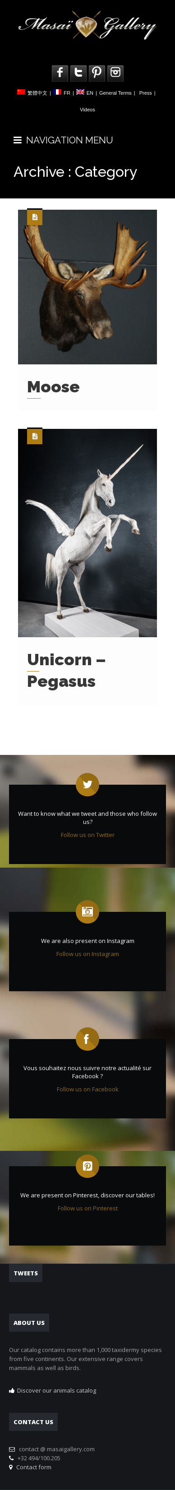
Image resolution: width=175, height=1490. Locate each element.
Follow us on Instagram (87, 954)
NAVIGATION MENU (63, 140)
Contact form (32, 1467)
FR (67, 93)
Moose (53, 386)
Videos (87, 109)
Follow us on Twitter (88, 835)
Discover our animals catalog (56, 1390)
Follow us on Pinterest (88, 1208)
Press (145, 93)
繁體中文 (37, 93)
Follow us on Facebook (88, 1089)
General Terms (115, 93)
